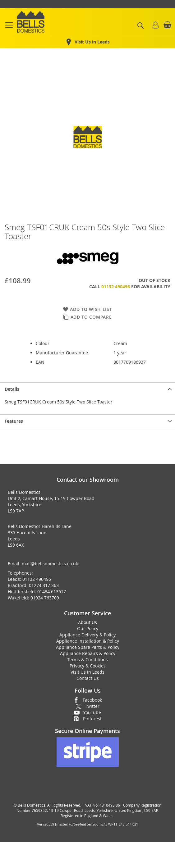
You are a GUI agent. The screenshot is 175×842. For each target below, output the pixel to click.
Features (14, 421)
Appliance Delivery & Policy (87, 635)
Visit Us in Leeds (87, 672)
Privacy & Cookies (88, 666)
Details (12, 389)
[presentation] (87, 389)
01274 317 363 (44, 585)
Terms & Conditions (87, 659)
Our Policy (87, 628)
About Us (87, 622)
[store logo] (30, 22)
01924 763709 (44, 598)
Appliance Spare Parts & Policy (87, 647)
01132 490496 (115, 286)
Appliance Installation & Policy (87, 641)
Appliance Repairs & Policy (87, 653)
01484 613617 (51, 591)
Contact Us (87, 678)
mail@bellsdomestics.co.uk (50, 564)
